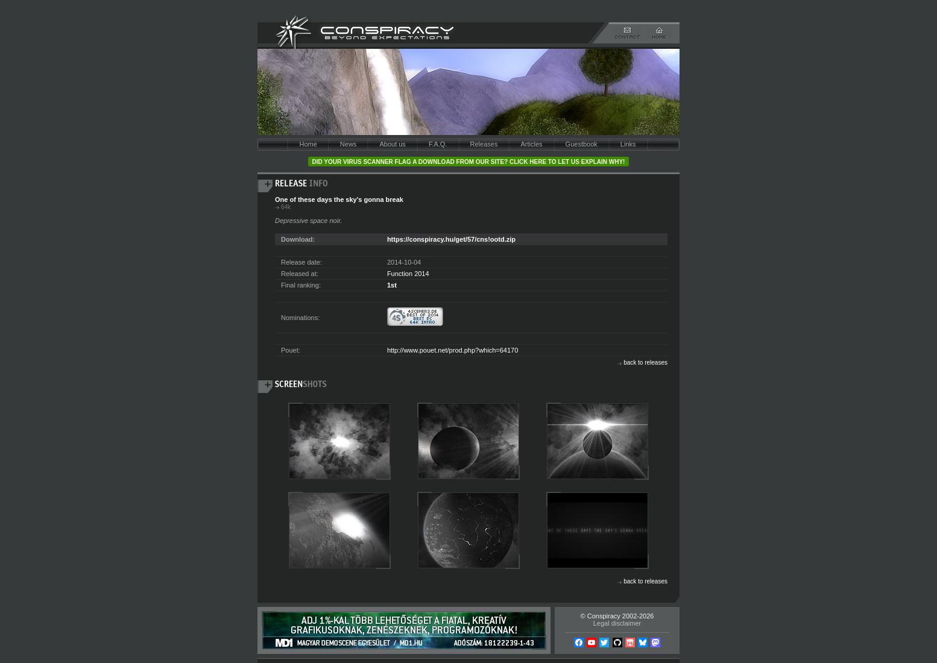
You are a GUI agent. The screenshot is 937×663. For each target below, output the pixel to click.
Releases (484, 144)
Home (308, 144)
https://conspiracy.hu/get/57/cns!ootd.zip (451, 239)
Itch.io (630, 642)
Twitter (604, 642)
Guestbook (582, 144)
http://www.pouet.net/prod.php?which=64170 (452, 350)
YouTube (591, 642)
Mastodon (655, 642)
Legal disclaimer (617, 623)
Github (617, 642)
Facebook (579, 642)
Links (628, 144)
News (348, 144)
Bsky (643, 642)
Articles (531, 144)
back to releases (645, 362)
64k (286, 207)
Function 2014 (408, 273)
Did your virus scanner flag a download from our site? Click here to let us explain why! (468, 162)
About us (392, 144)
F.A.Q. (438, 144)
